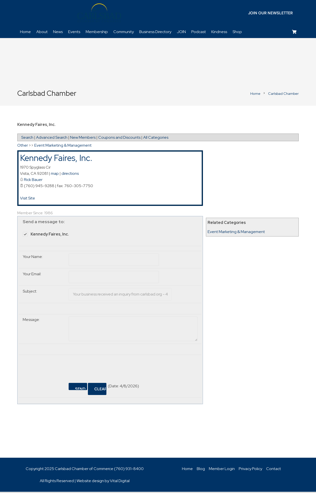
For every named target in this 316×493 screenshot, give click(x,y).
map (55, 174)
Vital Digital (120, 482)
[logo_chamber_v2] (99, 13)
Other (22, 146)
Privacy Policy (250, 470)
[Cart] (294, 33)
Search (27, 138)
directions (70, 174)
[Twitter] (193, 14)
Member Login (222, 470)
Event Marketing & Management (236, 233)
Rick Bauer (33, 180)
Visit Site (27, 199)
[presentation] (106, 368)
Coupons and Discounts (119, 138)
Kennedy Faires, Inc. (56, 159)
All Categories (155, 138)
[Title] (225, 14)
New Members (83, 138)
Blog (201, 470)
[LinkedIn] (201, 14)
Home (187, 470)
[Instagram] (217, 14)
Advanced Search (51, 138)
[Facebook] (185, 14)
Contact (273, 470)
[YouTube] (209, 14)
